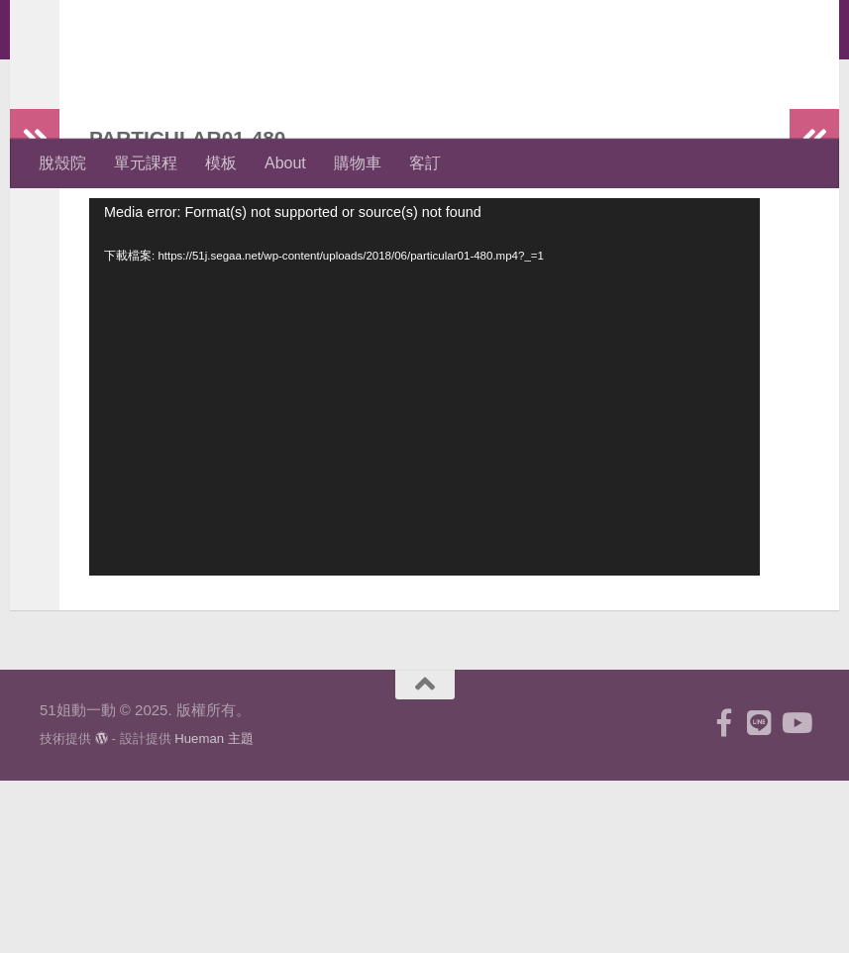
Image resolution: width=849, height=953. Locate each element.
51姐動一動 (145, 69)
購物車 (357, 163)
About (285, 163)
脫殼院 (62, 163)
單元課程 (145, 163)
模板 (221, 163)
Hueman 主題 (214, 910)
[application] (424, 466)
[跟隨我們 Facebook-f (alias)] (724, 895)
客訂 (425, 163)
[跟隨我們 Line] (760, 895)
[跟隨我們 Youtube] (795, 895)
